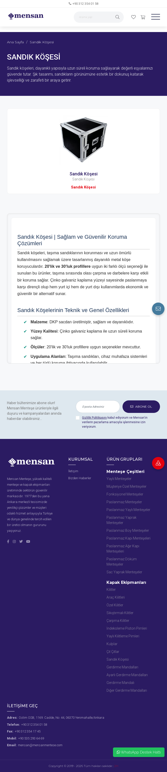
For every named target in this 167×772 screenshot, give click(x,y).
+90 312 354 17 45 (27, 731)
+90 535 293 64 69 (31, 738)
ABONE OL (141, 406)
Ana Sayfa (15, 42)
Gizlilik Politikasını (94, 417)
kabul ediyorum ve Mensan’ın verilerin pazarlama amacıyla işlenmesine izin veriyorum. (115, 422)
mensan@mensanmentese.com (40, 745)
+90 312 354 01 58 (85, 4)
